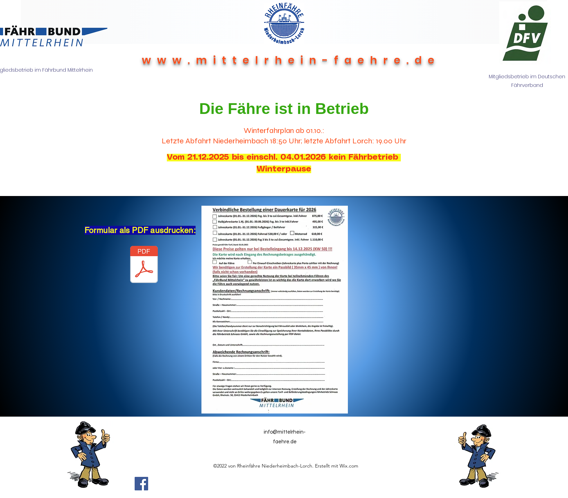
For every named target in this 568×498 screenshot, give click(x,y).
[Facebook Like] (250, 483)
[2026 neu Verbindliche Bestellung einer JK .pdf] (144, 265)
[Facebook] (141, 483)
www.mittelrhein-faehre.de (291, 60)
